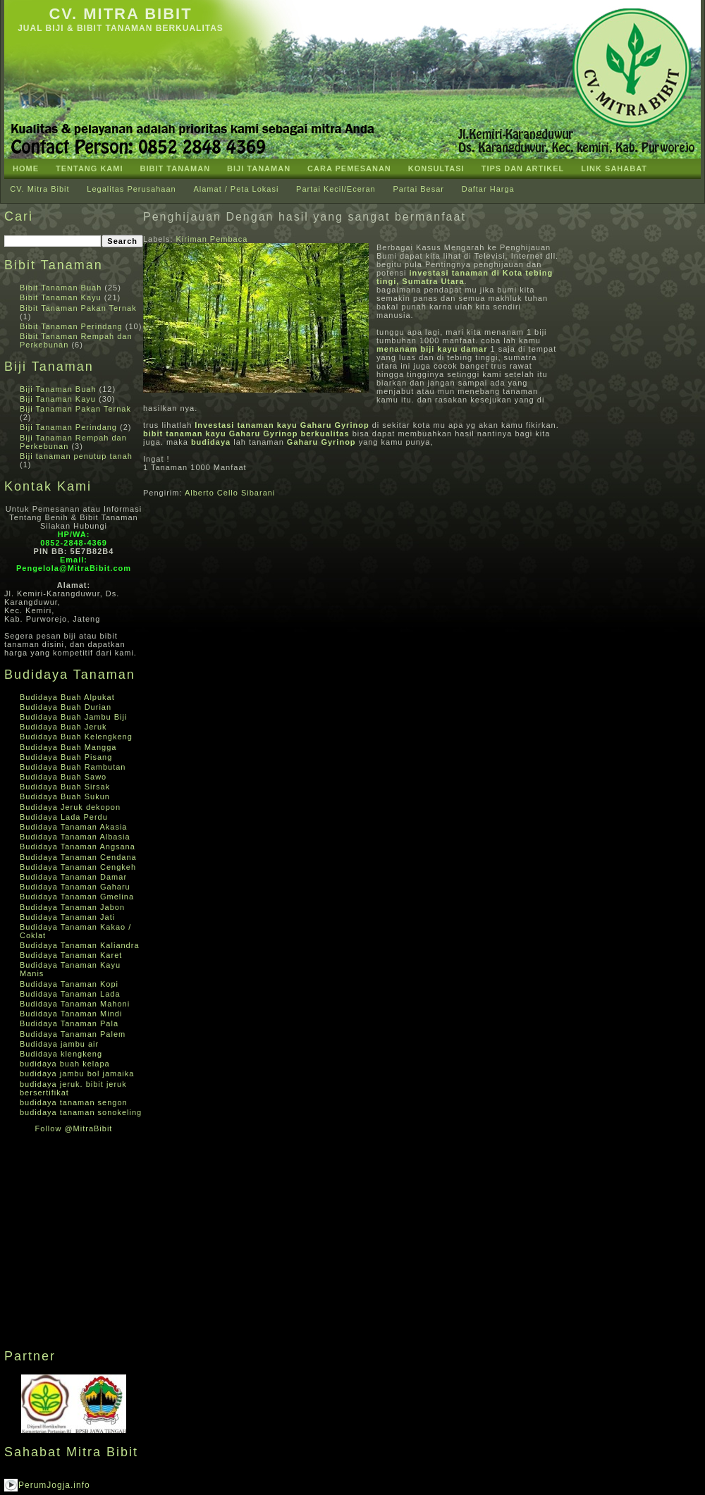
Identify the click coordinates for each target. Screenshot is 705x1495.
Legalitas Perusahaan (131, 189)
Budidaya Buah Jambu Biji (73, 717)
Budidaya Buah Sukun (65, 796)
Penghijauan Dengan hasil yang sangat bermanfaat (304, 217)
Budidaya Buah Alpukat (67, 697)
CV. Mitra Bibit (120, 14)
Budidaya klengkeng (61, 1054)
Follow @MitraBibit (74, 1128)
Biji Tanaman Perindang (68, 427)
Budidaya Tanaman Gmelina (77, 896)
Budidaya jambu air (59, 1044)
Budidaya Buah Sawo (63, 777)
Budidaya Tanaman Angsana (77, 846)
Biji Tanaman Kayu (58, 399)
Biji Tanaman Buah (58, 389)
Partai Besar (418, 189)
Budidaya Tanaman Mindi (71, 1013)
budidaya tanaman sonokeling (81, 1112)
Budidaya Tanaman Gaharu (75, 886)
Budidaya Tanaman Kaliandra (80, 945)
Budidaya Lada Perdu (64, 817)
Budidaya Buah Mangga (68, 747)
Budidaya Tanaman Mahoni (75, 1003)
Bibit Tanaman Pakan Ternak (78, 308)
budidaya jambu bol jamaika (77, 1073)
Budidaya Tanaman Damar (73, 877)
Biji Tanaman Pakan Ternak (75, 409)
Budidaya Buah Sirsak (65, 786)
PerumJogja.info (54, 1485)
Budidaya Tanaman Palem (72, 1034)
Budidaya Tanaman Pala (69, 1023)
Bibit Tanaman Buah (61, 287)
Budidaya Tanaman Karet (71, 955)
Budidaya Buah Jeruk (63, 726)
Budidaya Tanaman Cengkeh (78, 867)
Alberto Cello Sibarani (230, 492)
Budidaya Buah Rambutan (72, 767)
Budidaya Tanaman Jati (67, 917)
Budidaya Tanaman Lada (70, 994)
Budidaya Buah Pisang (66, 757)
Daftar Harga (488, 189)
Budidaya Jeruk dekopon (70, 807)
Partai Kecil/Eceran (336, 189)
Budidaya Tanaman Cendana (78, 857)
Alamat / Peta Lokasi (235, 189)
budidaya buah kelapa (65, 1063)
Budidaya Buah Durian (65, 707)
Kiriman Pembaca (212, 239)
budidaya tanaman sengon (74, 1102)
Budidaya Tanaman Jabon (72, 907)
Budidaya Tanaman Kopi (69, 984)
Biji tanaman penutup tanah (76, 456)
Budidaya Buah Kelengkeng (76, 736)
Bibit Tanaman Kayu (61, 297)
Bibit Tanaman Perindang (71, 326)
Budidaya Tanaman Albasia (75, 836)
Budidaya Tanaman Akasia (73, 827)
